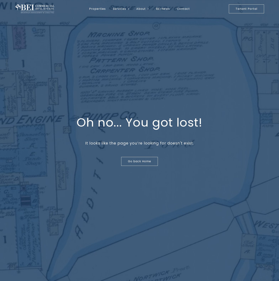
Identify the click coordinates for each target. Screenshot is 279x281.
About (141, 9)
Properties (97, 9)
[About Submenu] (149, 9)
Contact (183, 9)
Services (119, 9)
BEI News (163, 9)
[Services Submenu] (129, 9)
